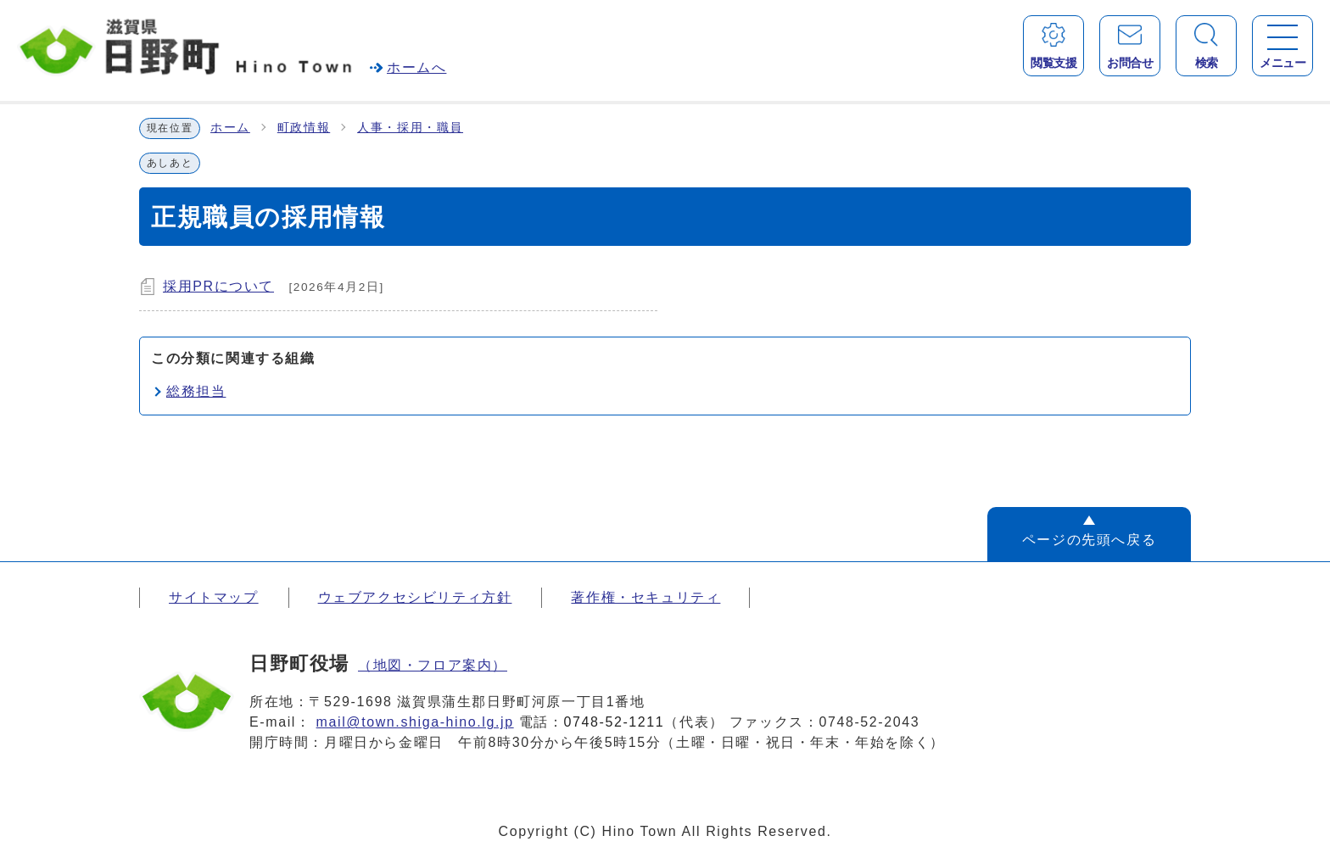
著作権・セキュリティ (645, 597)
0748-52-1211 (614, 722)
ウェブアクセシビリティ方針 (415, 597)
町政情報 (303, 127)
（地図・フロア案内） (432, 665)
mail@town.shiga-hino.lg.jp (415, 722)
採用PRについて (218, 286)
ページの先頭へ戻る (1089, 539)
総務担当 (196, 391)
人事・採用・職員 (410, 127)
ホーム (230, 127)
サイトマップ (214, 597)
